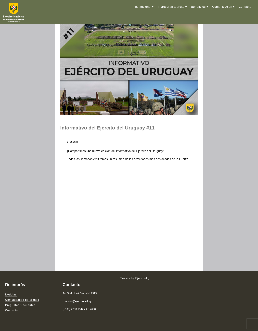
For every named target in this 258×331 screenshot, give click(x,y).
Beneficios (198, 6)
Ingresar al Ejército (171, 6)
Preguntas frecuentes (20, 305)
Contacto (245, 6)
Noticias (11, 294)
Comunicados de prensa (22, 299)
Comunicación (222, 6)
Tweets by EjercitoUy (135, 278)
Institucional (142, 6)
